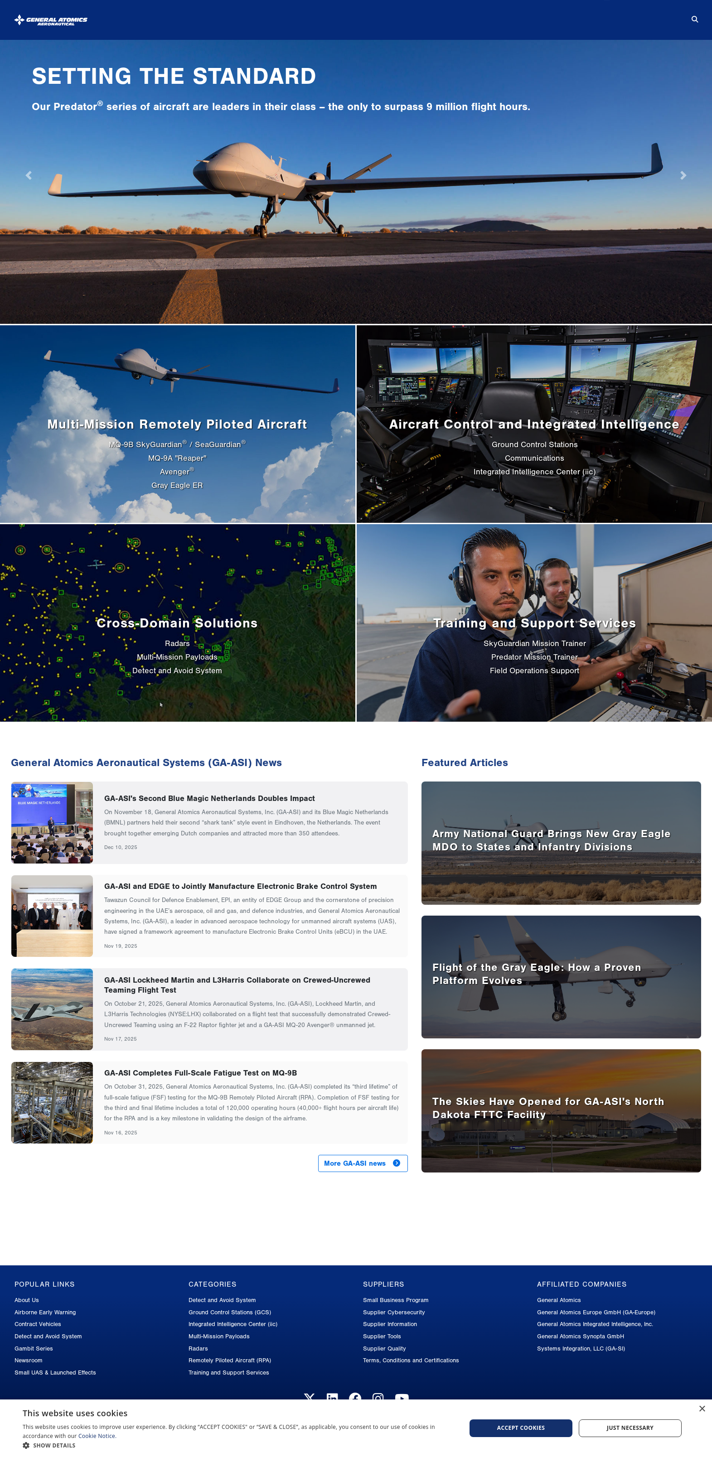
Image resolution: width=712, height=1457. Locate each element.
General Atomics (559, 1300)
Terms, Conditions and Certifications (411, 1360)
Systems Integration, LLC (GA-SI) (581, 1348)
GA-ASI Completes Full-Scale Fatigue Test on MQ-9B (200, 1072)
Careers (589, 16)
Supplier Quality (384, 1348)
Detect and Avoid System (48, 1336)
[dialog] (356, 1428)
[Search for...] (688, 16)
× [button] (701, 1409)
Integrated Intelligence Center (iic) (233, 1324)
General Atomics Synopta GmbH (580, 1336)
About (292, 16)
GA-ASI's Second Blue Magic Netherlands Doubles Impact (209, 798)
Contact (651, 16)
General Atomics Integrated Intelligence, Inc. (595, 1324)
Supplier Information (390, 1324)
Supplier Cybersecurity (394, 1312)
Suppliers (526, 16)
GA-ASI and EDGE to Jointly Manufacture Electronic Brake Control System (240, 886)
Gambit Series (34, 1348)
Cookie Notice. (97, 1436)
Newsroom (29, 1360)
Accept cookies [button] (521, 1428)
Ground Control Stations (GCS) (230, 1312)
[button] (238, 1445)
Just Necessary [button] (630, 1428)
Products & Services (367, 16)
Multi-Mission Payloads (219, 1336)
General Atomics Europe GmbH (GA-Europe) (596, 1312)
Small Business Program (396, 1300)
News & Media (457, 16)
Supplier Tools (382, 1336)
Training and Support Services (229, 1372)
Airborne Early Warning (45, 1312)
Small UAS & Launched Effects (55, 1372)
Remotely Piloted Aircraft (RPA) (230, 1360)
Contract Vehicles (38, 1324)
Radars (198, 1348)
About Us (27, 1300)
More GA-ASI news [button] (362, 1163)
